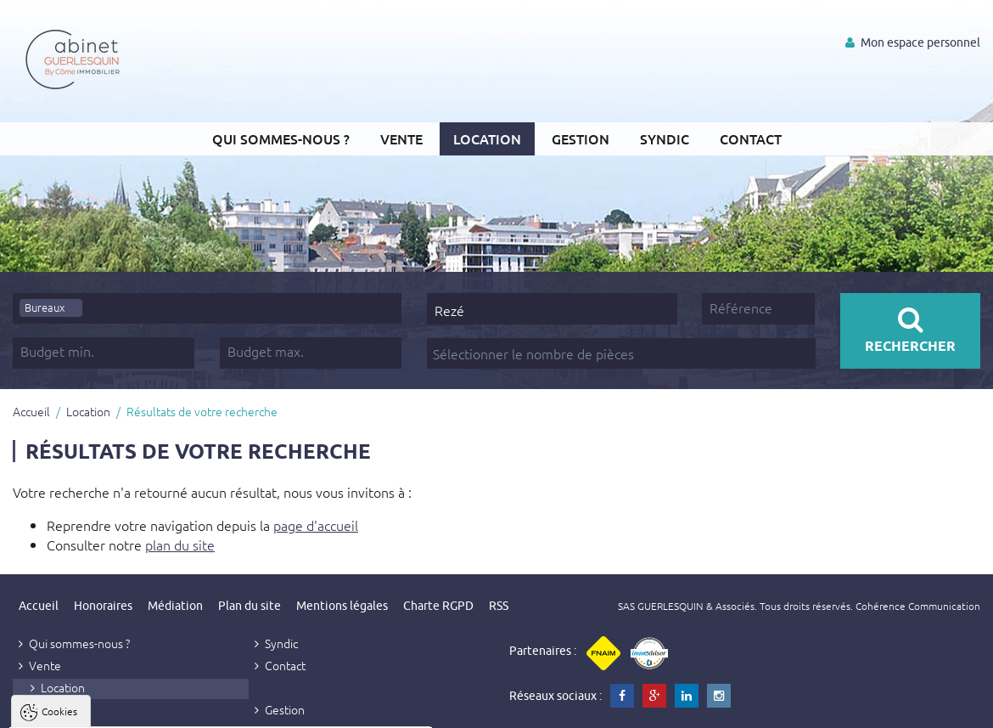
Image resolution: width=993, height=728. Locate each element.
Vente (401, 138)
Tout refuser (227, 707)
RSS (498, 605)
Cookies (59, 501)
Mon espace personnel (912, 42)
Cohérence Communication (918, 605)
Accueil (31, 411)
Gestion (580, 138)
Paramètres (328, 707)
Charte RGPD (438, 605)
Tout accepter (119, 707)
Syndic (664, 138)
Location (487, 138)
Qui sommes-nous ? (281, 138)
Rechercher (910, 330)
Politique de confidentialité (99, 666)
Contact (751, 138)
